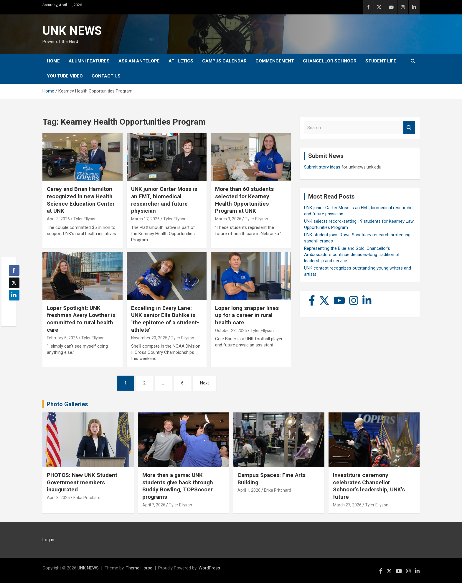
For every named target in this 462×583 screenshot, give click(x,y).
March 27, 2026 (347, 505)
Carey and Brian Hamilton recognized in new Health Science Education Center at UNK (81, 200)
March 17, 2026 (145, 219)
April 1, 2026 (248, 490)
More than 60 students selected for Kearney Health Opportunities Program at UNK (244, 200)
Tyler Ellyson (85, 219)
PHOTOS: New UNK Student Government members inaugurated (82, 482)
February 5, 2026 (62, 338)
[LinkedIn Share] (14, 295)
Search (409, 127)
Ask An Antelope (139, 61)
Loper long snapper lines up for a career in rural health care (247, 315)
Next (204, 383)
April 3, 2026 (58, 219)
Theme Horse (139, 568)
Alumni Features (89, 61)
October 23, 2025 (231, 330)
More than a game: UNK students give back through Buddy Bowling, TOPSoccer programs (177, 486)
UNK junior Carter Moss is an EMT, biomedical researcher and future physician (164, 200)
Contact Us (106, 76)
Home (53, 61)
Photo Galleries (67, 404)
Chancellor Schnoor (330, 61)
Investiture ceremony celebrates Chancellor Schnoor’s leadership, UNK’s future (369, 486)
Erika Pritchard (86, 497)
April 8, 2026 (58, 497)
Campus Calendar (224, 61)
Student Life (380, 61)
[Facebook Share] (14, 270)
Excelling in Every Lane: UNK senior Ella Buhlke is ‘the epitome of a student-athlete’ (165, 319)
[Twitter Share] (14, 283)
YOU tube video (65, 76)
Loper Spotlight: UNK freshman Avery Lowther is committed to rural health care (81, 319)
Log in (48, 539)
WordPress (209, 568)
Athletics (181, 61)
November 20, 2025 (149, 338)
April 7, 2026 (153, 505)
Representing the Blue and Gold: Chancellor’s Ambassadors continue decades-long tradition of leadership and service (352, 254)
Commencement (274, 61)
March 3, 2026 (228, 219)
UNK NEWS (72, 31)
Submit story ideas (322, 167)
